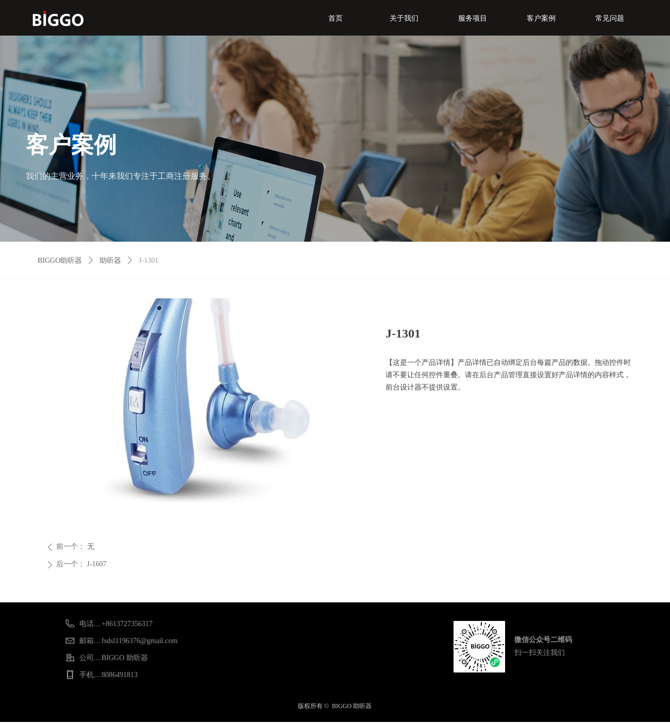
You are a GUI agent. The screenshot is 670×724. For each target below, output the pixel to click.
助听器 (110, 260)
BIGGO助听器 (60, 260)
